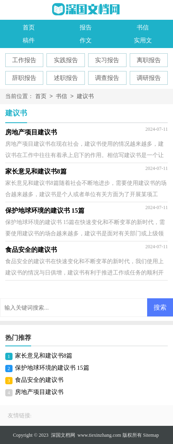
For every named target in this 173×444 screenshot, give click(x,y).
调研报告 (149, 78)
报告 (86, 27)
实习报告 (107, 60)
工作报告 (24, 60)
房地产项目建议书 (39, 392)
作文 (86, 40)
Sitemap (151, 435)
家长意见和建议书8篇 (44, 355)
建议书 (85, 97)
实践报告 (66, 60)
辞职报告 (24, 78)
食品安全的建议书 (39, 380)
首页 (29, 27)
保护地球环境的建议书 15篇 (52, 367)
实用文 (143, 40)
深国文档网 (63, 435)
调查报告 (107, 78)
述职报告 (66, 78)
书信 (143, 27)
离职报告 (149, 60)
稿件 (29, 40)
